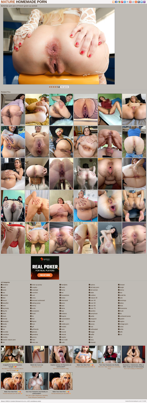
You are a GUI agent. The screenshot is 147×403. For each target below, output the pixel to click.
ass (3, 292)
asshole (4, 295)
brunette (4, 332)
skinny (121, 290)
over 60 (92, 305)
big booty (5, 308)
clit (2, 342)
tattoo (121, 303)
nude (62, 342)
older (91, 292)
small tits (122, 295)
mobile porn (64, 324)
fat (32, 316)
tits (120, 313)
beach (4, 300)
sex (91, 337)
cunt (32, 295)
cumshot (34, 292)
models (63, 326)
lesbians (63, 313)
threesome (122, 308)
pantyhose (93, 313)
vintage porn (123, 324)
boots (3, 326)
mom (62, 329)
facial (32, 313)
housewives (64, 295)
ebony (33, 305)
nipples (63, 337)
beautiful (4, 303)
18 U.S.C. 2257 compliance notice (31, 401)
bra (3, 329)
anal (3, 287)
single (121, 287)
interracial (64, 300)
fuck (32, 324)
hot (61, 292)
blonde (4, 319)
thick (120, 305)
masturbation (65, 319)
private (92, 321)
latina (62, 308)
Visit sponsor (64, 87)
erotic (33, 308)
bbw (3, 298)
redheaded (93, 329)
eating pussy (35, 303)
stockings (122, 300)
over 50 (92, 303)
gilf (32, 326)
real (91, 326)
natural (63, 334)
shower (121, 285)
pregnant (92, 319)
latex (62, 305)
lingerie (63, 316)
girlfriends (34, 329)
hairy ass (34, 342)
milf (62, 321)
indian (62, 298)
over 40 (92, 300)
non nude (64, 340)
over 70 (92, 308)
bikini (3, 313)
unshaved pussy (124, 316)
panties (92, 311)
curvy (33, 298)
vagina (121, 321)
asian (3, 290)
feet (32, 319)
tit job (120, 311)
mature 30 (93, 298)
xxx (120, 334)
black (3, 316)
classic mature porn (8, 340)
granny (33, 337)
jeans (62, 303)
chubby (4, 337)
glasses (33, 332)
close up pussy (36, 285)
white (120, 329)
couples (33, 287)
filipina (33, 321)
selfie (91, 334)
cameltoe (5, 334)
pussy (91, 324)
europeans (34, 311)
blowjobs (5, 321)
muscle (63, 332)
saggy (91, 332)
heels (62, 287)
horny (62, 290)
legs (62, 311)
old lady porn (94, 287)
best (3, 305)
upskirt (121, 319)
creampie (34, 290)
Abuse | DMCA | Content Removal (11, 401)
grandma (34, 334)
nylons (92, 285)
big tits (4, 311)
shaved (92, 342)
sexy (91, 340)
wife (120, 332)
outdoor (92, 295)
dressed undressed (37, 300)
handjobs (63, 285)
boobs (4, 324)
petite (91, 316)
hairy (32, 340)
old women (93, 290)
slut (120, 292)
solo (120, 298)
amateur (4, 285)
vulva (120, 326)
